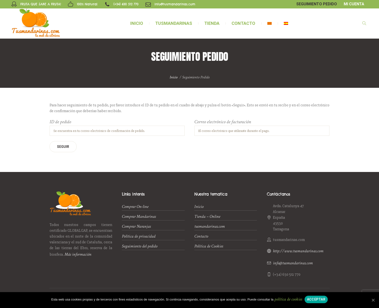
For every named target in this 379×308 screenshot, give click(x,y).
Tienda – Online (207, 216)
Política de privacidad (138, 236)
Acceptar (316, 299)
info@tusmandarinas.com (293, 263)
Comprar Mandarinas (139, 216)
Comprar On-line (135, 206)
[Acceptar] (373, 300)
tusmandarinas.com (209, 226)
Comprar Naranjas (136, 226)
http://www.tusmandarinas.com (298, 251)
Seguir (63, 147)
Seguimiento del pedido (139, 246)
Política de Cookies (208, 246)
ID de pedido (60, 122)
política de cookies (288, 299)
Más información (78, 254)
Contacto (201, 236)
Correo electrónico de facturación (222, 122)
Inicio (173, 77)
